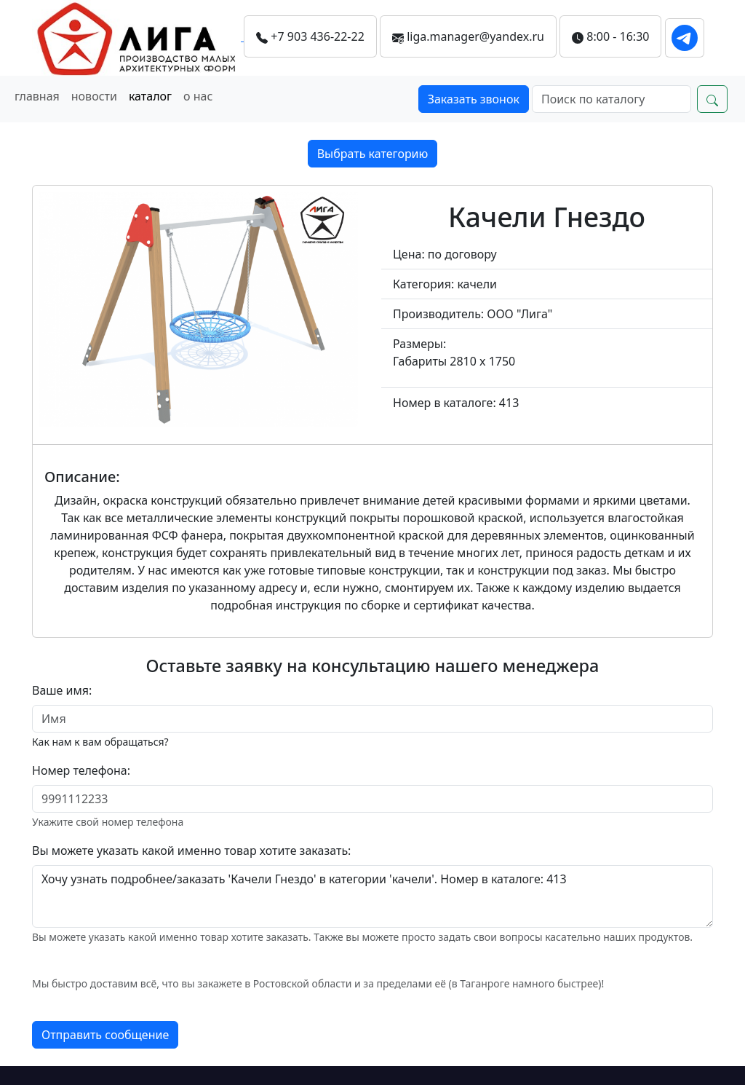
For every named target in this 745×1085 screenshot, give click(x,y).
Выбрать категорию (373, 154)
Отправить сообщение (105, 1035)
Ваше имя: (62, 690)
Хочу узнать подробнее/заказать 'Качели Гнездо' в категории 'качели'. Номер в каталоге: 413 (372, 896)
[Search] (611, 99)
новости (94, 96)
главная (37, 96)
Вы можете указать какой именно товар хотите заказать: (191, 851)
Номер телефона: (81, 770)
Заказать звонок (473, 99)
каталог (150, 96)
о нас (197, 96)
